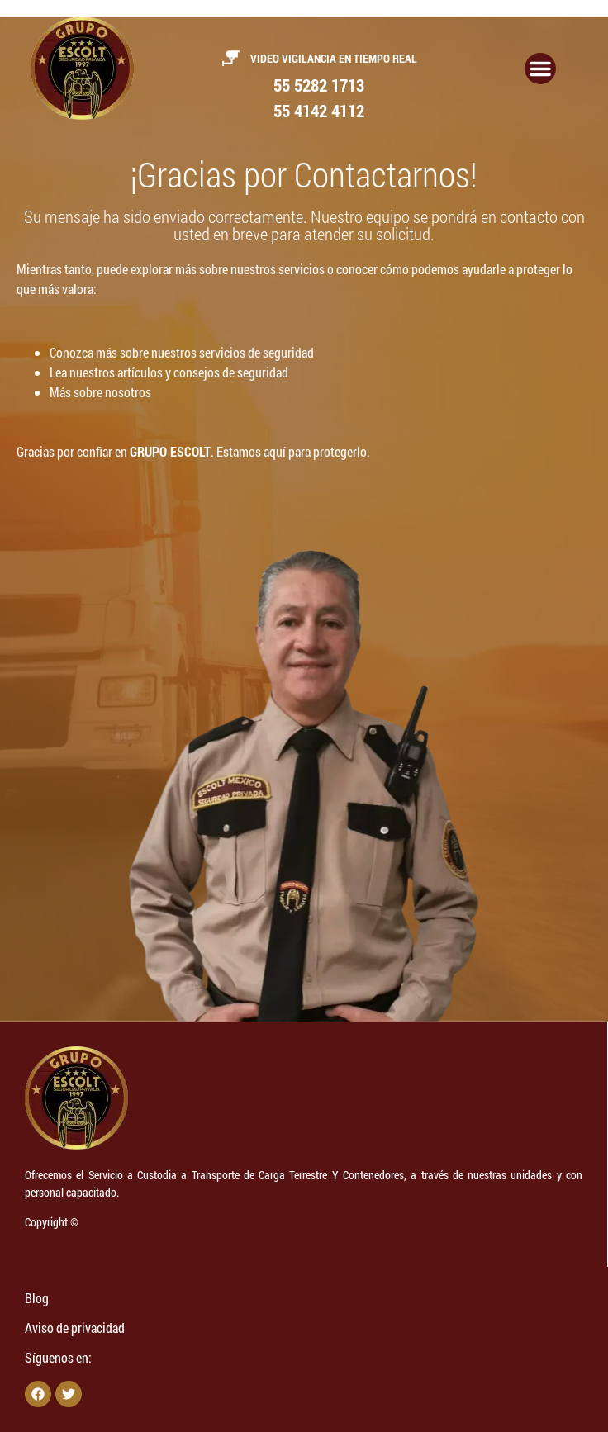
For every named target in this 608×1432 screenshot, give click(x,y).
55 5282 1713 (318, 85)
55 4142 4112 (318, 110)
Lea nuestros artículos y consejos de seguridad (169, 372)
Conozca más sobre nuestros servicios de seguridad (182, 352)
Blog (37, 1297)
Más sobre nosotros (100, 392)
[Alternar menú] (540, 68)
